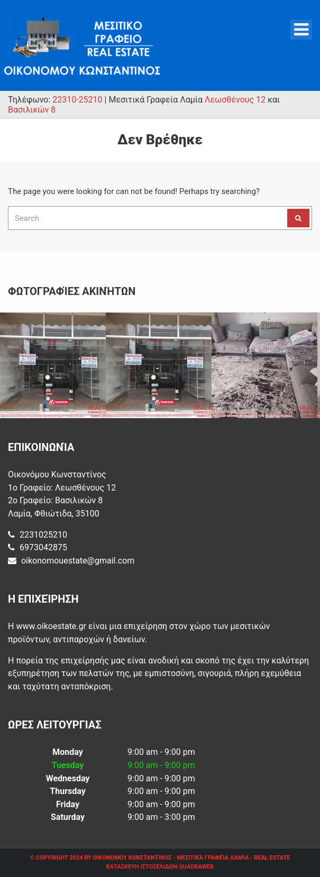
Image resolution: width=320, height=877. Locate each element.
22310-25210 (77, 100)
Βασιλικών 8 (32, 110)
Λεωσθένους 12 (235, 100)
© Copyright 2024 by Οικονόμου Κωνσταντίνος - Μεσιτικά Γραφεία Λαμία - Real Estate (160, 857)
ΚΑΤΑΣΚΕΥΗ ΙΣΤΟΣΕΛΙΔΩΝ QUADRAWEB (160, 866)
